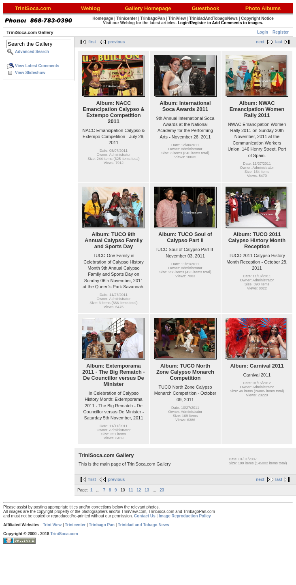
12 (138, 490)
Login (262, 32)
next (260, 42)
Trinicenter (75, 525)
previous (116, 42)
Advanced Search (32, 51)
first (92, 42)
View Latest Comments (37, 66)
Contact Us (144, 516)
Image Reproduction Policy (185, 516)
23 (162, 490)
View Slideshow (30, 72)
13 (147, 490)
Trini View (52, 525)
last (278, 42)
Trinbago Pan (102, 525)
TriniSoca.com (64, 534)
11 (130, 490)
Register (281, 32)
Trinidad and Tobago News (143, 525)
